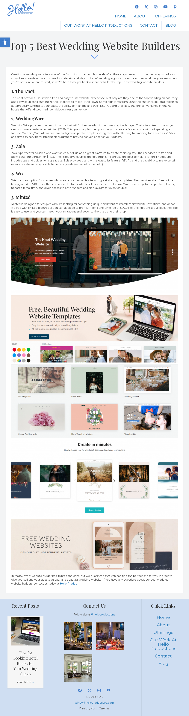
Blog (170, 25)
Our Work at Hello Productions (98, 25)
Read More (25, 682)
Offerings (165, 16)
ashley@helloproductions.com (94, 702)
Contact (149, 25)
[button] (5, 42)
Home (120, 16)
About (140, 16)
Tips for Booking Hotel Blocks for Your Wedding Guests (25, 663)
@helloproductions (103, 614)
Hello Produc (68, 583)
